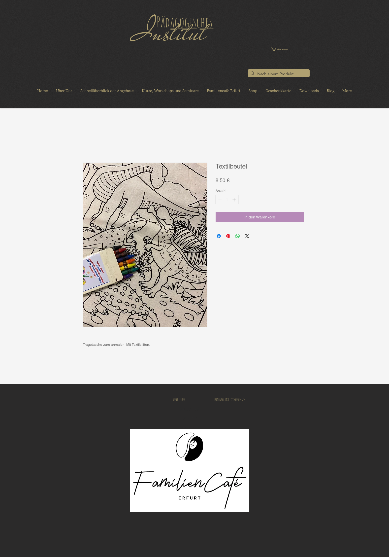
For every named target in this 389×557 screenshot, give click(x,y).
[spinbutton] (227, 199)
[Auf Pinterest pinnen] (228, 236)
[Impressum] (179, 400)
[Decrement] (219, 199)
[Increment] (234, 199)
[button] (284, 49)
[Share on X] (247, 236)
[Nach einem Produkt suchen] (278, 74)
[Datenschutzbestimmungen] (229, 400)
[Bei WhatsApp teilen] (238, 236)
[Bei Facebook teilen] (219, 236)
